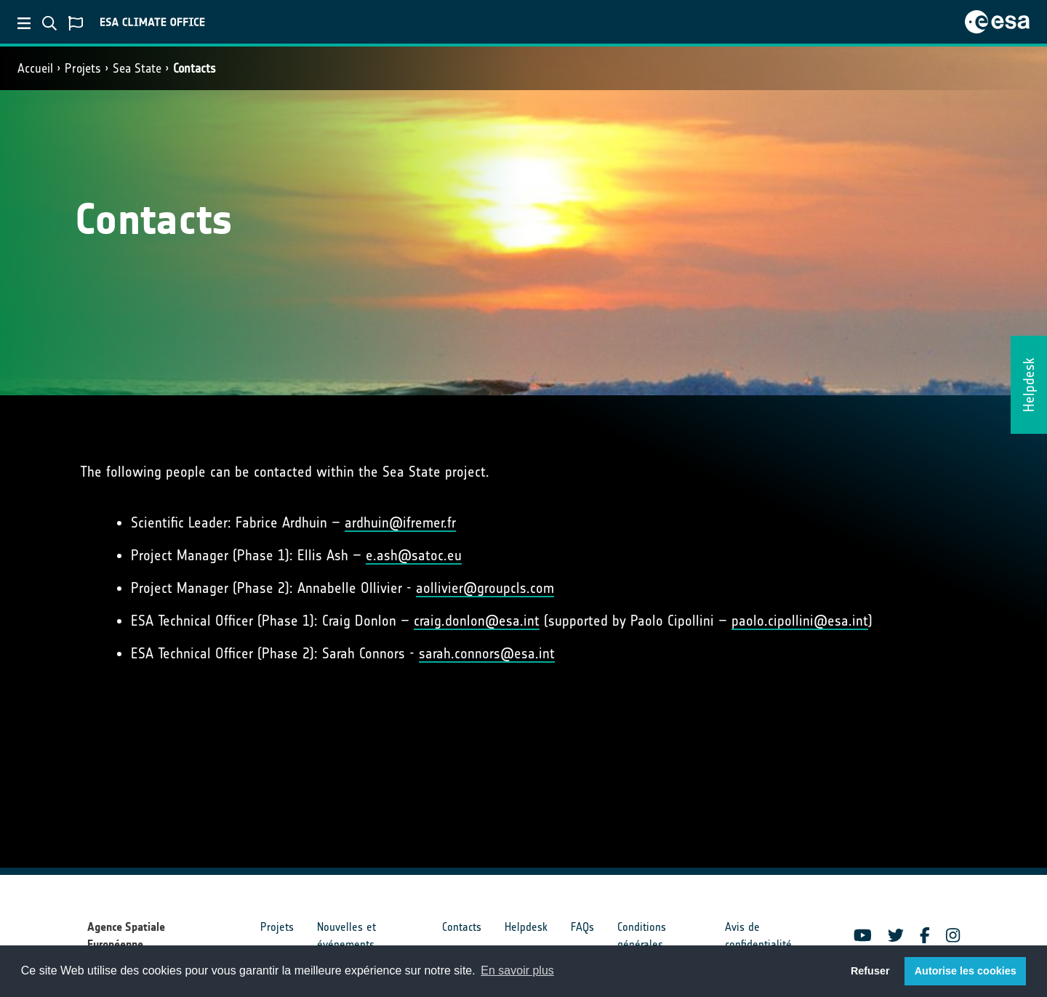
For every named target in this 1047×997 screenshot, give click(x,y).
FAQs (582, 927)
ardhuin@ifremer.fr (400, 522)
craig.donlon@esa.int (476, 620)
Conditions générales (641, 935)
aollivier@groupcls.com (485, 588)
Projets (83, 68)
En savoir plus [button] (517, 970)
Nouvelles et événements (346, 935)
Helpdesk (526, 927)
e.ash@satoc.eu (414, 555)
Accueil (35, 68)
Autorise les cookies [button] (965, 971)
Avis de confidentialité (758, 935)
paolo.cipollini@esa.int (799, 620)
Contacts (194, 68)
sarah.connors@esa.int (487, 653)
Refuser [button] (870, 971)
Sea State (137, 68)
